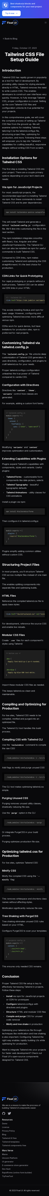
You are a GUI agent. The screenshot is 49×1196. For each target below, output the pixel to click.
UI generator (7, 1162)
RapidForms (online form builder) (17, 1172)
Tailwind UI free (9, 1138)
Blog (4, 1134)
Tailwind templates (11, 1142)
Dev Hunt (6, 1169)
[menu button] (45, 22)
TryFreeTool (7, 1176)
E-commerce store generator (15, 1165)
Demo (4, 1123)
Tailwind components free (14, 1145)
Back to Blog (9, 38)
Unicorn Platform (9, 1158)
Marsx (5, 1154)
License (5, 1127)
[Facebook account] (3, 1113)
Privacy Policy (8, 1131)
